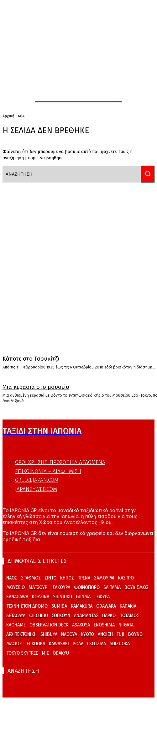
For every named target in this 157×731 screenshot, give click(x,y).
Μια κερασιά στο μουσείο (36, 387)
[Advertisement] (72, 263)
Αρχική (8, 116)
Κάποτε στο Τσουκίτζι (31, 358)
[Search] (147, 174)
